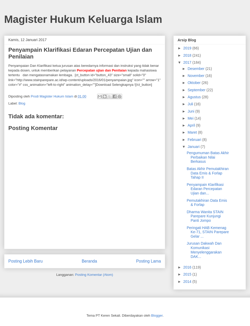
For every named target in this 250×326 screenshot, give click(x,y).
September (197, 90)
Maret (193, 132)
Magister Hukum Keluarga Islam (83, 19)
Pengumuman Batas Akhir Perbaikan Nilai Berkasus (208, 157)
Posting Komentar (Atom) (94, 275)
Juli (191, 104)
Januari (194, 147)
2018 (187, 55)
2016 (187, 267)
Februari (195, 140)
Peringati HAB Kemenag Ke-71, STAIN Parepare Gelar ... (208, 232)
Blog (21, 103)
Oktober (195, 83)
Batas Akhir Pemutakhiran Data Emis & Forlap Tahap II (208, 173)
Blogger (156, 315)
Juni (191, 111)
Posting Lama (148, 261)
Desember (196, 69)
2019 (187, 48)
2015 (187, 274)
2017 (187, 62)
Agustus (195, 97)
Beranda (89, 261)
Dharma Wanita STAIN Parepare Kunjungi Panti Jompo (205, 216)
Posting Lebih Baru (25, 261)
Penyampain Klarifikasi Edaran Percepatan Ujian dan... (205, 188)
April (192, 125)
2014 (187, 281)
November (196, 76)
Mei (191, 118)
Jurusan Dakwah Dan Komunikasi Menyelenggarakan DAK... (204, 249)
